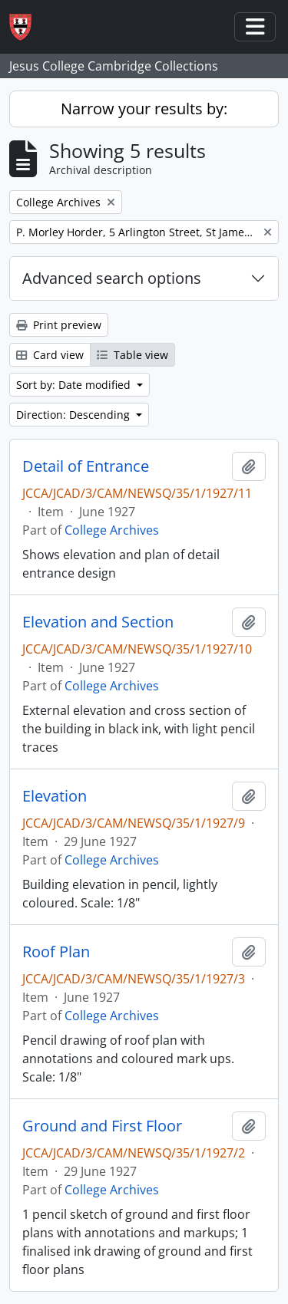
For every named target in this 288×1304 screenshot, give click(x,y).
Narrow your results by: (144, 108)
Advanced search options (111, 278)
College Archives (112, 530)
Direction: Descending (74, 414)
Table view (132, 354)
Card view (50, 354)
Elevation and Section (98, 622)
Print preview (58, 325)
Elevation (54, 796)
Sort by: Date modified (75, 384)
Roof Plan (56, 952)
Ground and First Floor (102, 1126)
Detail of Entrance (85, 466)
